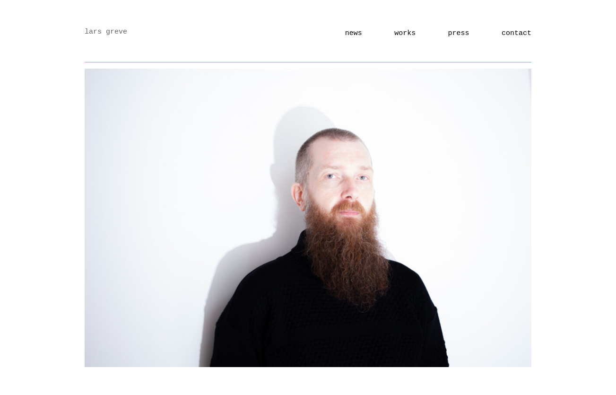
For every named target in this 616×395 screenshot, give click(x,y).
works (405, 33)
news (353, 33)
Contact (516, 33)
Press (458, 33)
